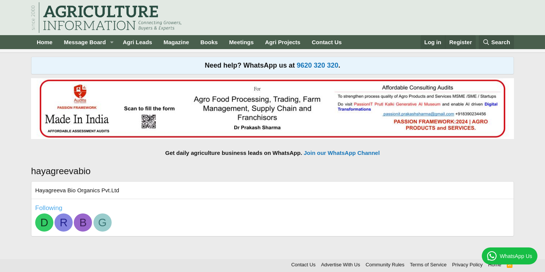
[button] (111, 42)
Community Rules (385, 264)
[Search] (496, 42)
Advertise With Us (340, 264)
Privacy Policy (467, 264)
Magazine (176, 42)
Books (209, 42)
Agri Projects (282, 42)
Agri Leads (137, 42)
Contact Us (327, 42)
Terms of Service (428, 264)
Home (45, 42)
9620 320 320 (317, 65)
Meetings (241, 42)
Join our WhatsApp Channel (342, 153)
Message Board (85, 42)
